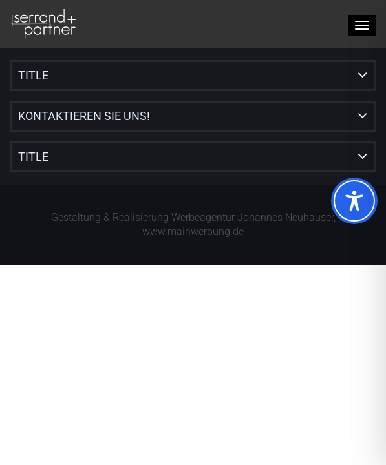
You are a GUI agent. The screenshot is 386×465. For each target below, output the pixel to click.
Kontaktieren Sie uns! (84, 116)
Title (33, 75)
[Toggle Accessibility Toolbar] (354, 201)
